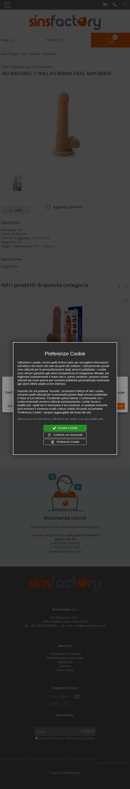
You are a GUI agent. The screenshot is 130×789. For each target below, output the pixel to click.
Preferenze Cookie (65, 442)
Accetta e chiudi (65, 428)
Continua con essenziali (65, 435)
